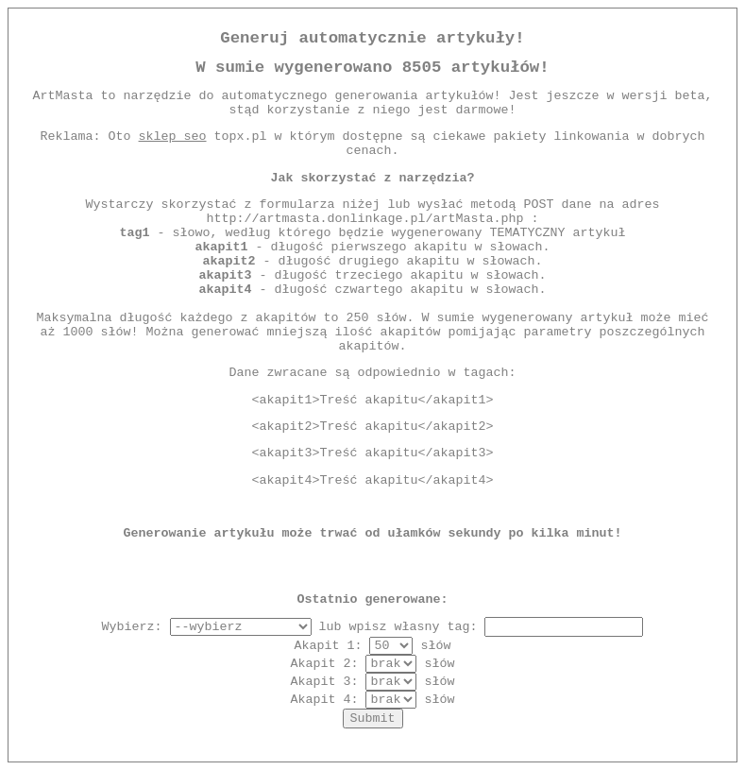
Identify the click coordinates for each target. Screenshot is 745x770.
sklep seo (173, 136)
